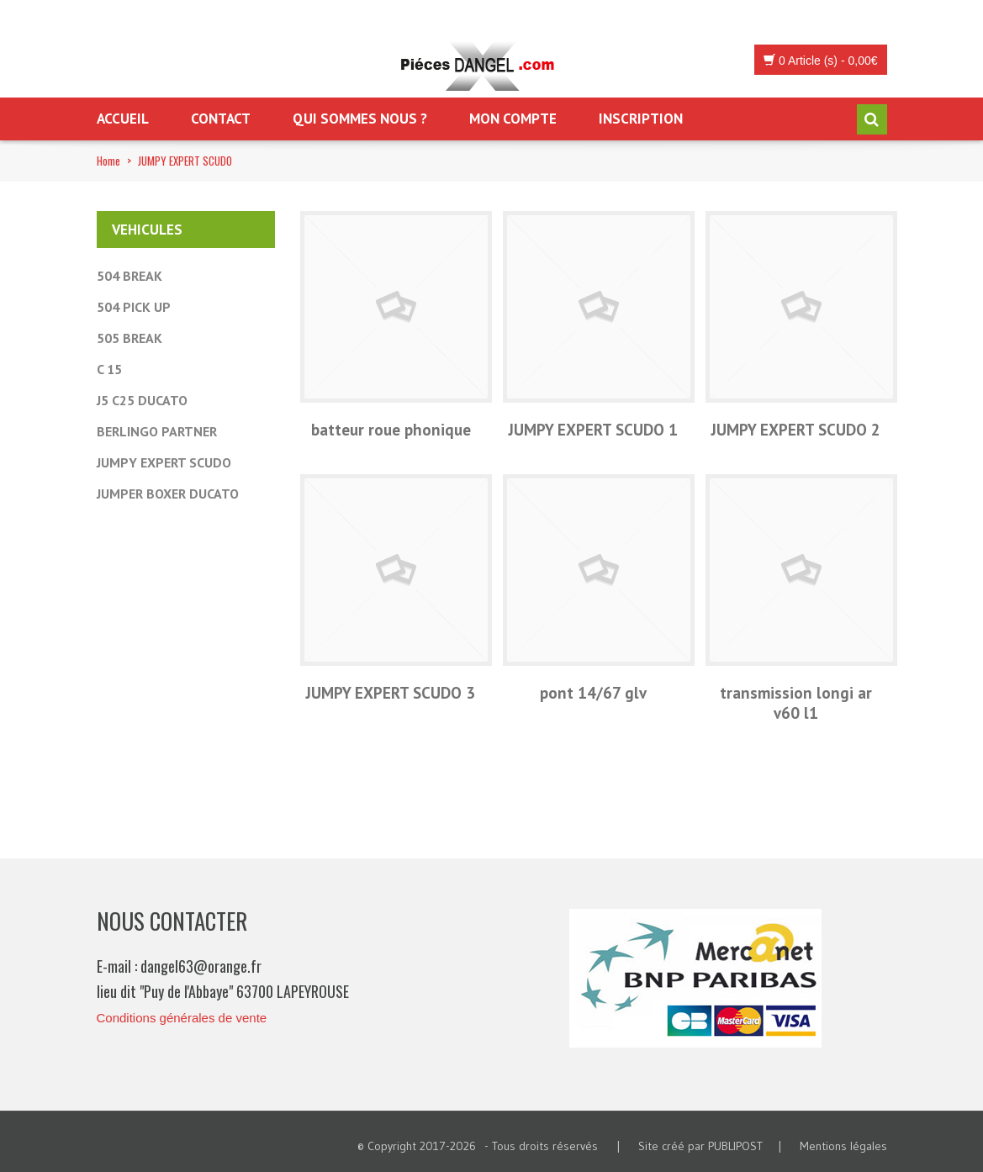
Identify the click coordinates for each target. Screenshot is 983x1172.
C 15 (109, 369)
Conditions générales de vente (182, 1018)
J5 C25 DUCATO (142, 400)
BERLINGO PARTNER (157, 431)
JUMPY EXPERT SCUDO (164, 462)
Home (108, 160)
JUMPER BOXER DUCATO (168, 493)
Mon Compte (513, 118)
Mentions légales (843, 1146)
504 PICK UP (134, 306)
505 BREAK (129, 338)
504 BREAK (129, 275)
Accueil (123, 118)
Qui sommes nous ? (360, 118)
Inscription (641, 118)
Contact (221, 118)
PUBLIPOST (735, 1146)
